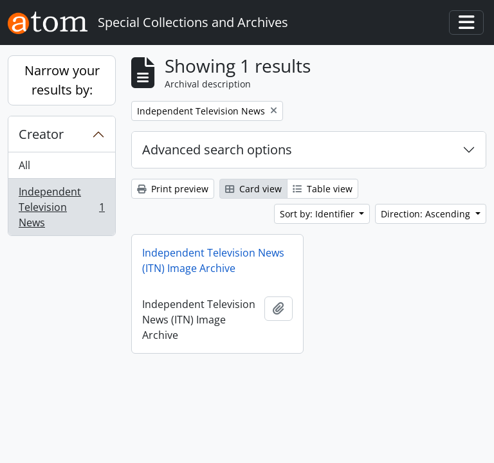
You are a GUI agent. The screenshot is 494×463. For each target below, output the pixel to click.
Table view (322, 189)
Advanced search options (217, 149)
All (24, 165)
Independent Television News (61, 207)
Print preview (172, 189)
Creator (41, 134)
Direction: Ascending (427, 214)
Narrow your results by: (62, 80)
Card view (253, 189)
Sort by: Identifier (318, 214)
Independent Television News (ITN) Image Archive (213, 260)
